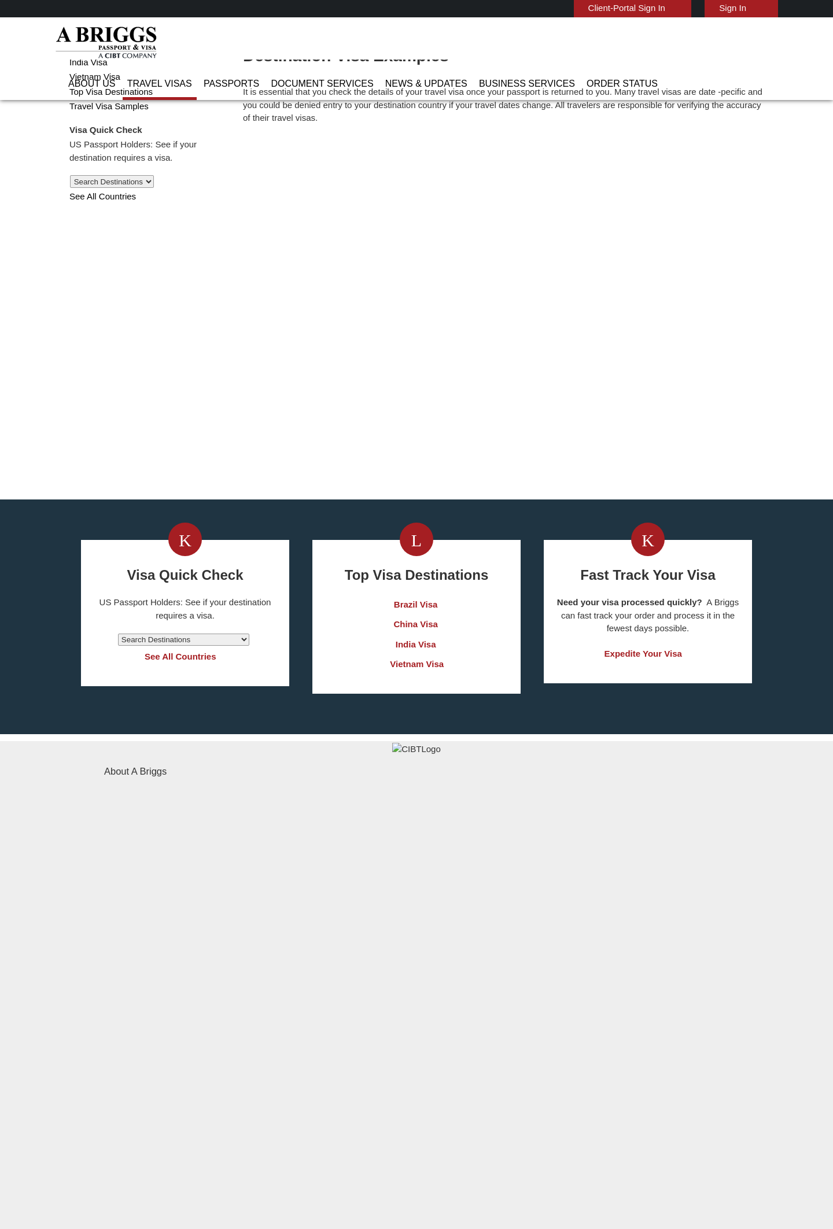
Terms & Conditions (460, 1140)
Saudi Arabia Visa (449, 1049)
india (272, 1049)
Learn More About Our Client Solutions (227, 1140)
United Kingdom (292, 1101)
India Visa (86, 107)
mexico (345, 1049)
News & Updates (486, 43)
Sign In (734, 8)
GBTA (659, 1188)
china (343, 997)
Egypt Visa (438, 1062)
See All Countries (100, 241)
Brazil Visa (417, 730)
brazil (343, 984)
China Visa (88, 92)
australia (279, 971)
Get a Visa (294, 559)
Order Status (653, 43)
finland (346, 1010)
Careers (579, 1140)
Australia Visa (93, 78)
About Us (196, 43)
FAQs (326, 1140)
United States (358, 1101)
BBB (295, 1188)
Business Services (572, 43)
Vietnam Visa (92, 122)
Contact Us (596, 971)
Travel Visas (255, 43)
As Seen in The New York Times (538, 1188)
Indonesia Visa (445, 1036)
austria (346, 971)
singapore (281, 1075)
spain (342, 1075)
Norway (346, 1062)
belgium (278, 984)
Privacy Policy (380, 1140)
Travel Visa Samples (104, 151)
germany (348, 1023)
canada (276, 997)
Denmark (279, 1010)
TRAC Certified (416, 1188)
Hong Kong (283, 1036)
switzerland (354, 1088)
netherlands (285, 1062)
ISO (173, 1188)
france (275, 1023)
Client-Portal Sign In (633, 8)
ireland (345, 1036)
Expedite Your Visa (643, 780)
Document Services (396, 43)
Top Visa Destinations (108, 137)
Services (530, 1140)
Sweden (278, 1088)
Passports (317, 43)
